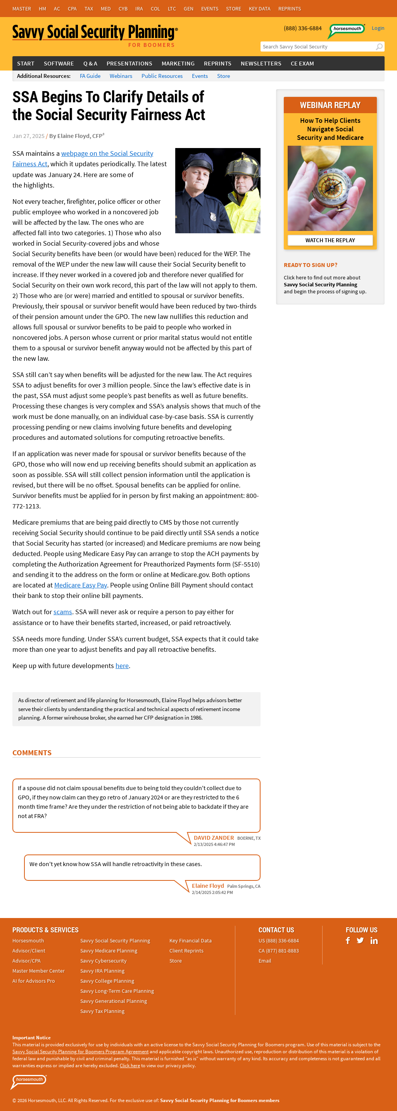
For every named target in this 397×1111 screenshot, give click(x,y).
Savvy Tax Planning (102, 1010)
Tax (89, 8)
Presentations (129, 63)
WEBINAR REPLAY (330, 104)
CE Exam (302, 63)
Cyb (123, 8)
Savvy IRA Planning (102, 969)
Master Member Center (38, 969)
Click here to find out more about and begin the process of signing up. (325, 284)
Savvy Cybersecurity (103, 959)
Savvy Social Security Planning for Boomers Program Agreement (80, 1050)
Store (233, 8)
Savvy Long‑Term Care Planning (117, 990)
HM (42, 8)
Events (209, 8)
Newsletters (261, 63)
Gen (188, 8)
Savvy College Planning (107, 980)
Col (155, 8)
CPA (72, 8)
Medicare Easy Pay (80, 584)
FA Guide (90, 75)
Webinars (121, 75)
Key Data (260, 8)
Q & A (90, 63)
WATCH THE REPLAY (330, 240)
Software (59, 63)
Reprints (289, 8)
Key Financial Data (190, 939)
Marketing (178, 63)
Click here (130, 1064)
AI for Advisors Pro (33, 980)
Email (265, 959)
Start (26, 63)
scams (63, 611)
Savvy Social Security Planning (115, 939)
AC (57, 8)
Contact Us (276, 929)
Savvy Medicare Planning (108, 949)
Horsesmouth (28, 939)
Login (378, 27)
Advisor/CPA (26, 959)
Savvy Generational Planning (113, 1000)
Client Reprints (186, 949)
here (122, 664)
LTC (172, 8)
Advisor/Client (28, 949)
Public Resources (162, 75)
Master (21, 8)
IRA (139, 8)
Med (106, 8)
